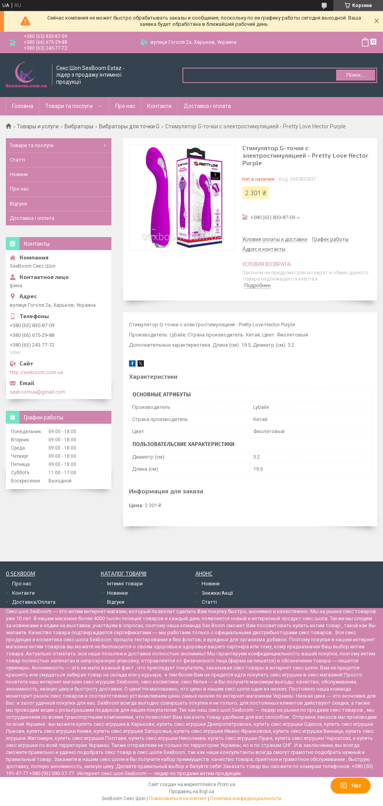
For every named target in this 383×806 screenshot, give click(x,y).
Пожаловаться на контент (178, 798)
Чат (350, 785)
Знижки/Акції (217, 593)
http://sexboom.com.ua (36, 372)
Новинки (117, 593)
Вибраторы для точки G (129, 126)
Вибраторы (78, 126)
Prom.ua (226, 784)
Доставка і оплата (207, 106)
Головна (22, 106)
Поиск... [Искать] (355, 75)
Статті (17, 160)
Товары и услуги (38, 126)
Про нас (125, 106)
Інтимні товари (125, 584)
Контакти (159, 106)
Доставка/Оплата (33, 602)
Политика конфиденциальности (245, 798)
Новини (19, 174)
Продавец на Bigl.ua (191, 791)
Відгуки (18, 204)
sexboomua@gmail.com (37, 392)
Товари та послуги (69, 106)
